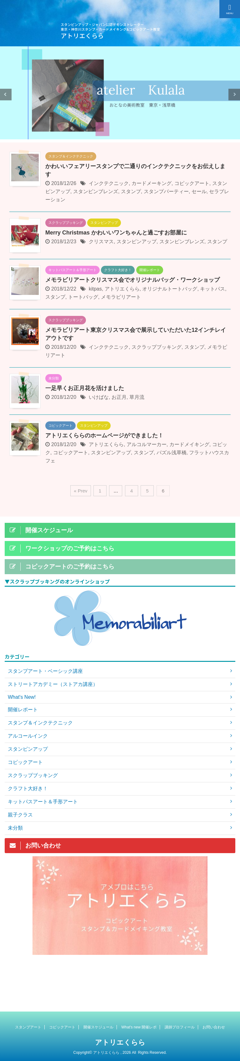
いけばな (99, 397)
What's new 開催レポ (139, 1027)
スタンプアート (28, 1027)
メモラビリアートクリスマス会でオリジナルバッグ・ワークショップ (132, 280)
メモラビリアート (121, 297)
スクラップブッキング (157, 347)
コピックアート (191, 183)
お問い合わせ (213, 1027)
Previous (6, 94)
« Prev (80, 490)
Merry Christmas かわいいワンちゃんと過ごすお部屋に (116, 232)
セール (199, 191)
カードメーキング (152, 183)
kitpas (95, 288)
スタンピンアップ (137, 241)
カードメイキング (189, 444)
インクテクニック (109, 183)
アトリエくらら (122, 288)
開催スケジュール (98, 1027)
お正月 (119, 397)
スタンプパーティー (166, 191)
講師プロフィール (180, 1027)
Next (234, 94)
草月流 (136, 397)
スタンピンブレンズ (95, 191)
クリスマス (101, 241)
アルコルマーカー (147, 444)
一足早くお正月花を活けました (84, 388)
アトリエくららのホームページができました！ (104, 435)
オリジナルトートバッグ (169, 288)
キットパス (212, 288)
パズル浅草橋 (172, 452)
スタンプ (131, 191)
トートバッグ (83, 297)
